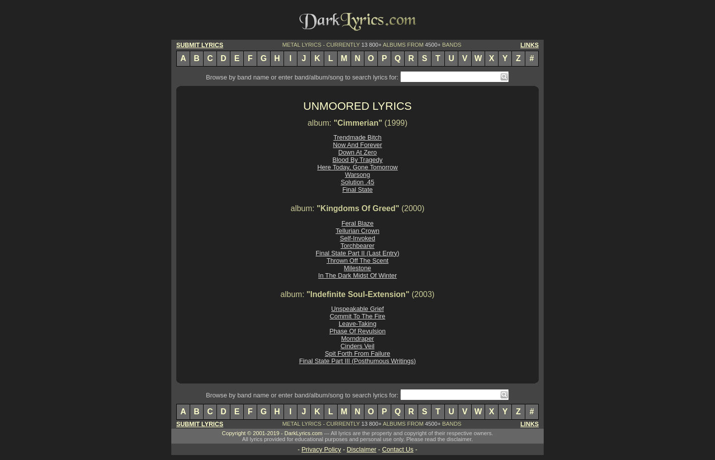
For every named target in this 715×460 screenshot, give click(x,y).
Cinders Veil (357, 346)
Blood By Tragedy (357, 159)
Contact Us (397, 449)
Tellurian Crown (357, 230)
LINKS (529, 45)
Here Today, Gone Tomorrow (357, 167)
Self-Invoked (357, 238)
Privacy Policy (321, 449)
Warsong (357, 174)
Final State (357, 189)
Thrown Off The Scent (358, 260)
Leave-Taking (357, 323)
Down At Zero (357, 152)
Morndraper (357, 338)
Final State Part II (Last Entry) (358, 253)
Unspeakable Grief (357, 308)
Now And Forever (357, 145)
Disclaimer (361, 449)
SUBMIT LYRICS (199, 45)
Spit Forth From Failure (357, 353)
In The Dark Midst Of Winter (357, 275)
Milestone (357, 268)
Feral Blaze (358, 223)
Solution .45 (357, 182)
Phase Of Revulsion (357, 331)
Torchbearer (357, 245)
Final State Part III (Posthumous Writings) (357, 361)
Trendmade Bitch (358, 137)
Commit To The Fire (357, 316)
